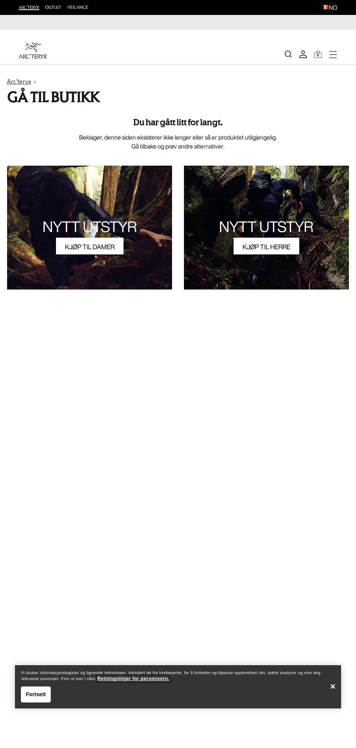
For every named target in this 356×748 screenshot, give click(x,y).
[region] (178, 686)
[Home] (33, 50)
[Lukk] (333, 686)
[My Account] (303, 54)
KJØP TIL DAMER (90, 246)
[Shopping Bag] (317, 54)
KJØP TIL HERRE (266, 246)
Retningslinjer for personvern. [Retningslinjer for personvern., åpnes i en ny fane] (133, 678)
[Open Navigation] (332, 54)
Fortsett (36, 694)
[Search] (288, 54)
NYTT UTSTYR (90, 226)
